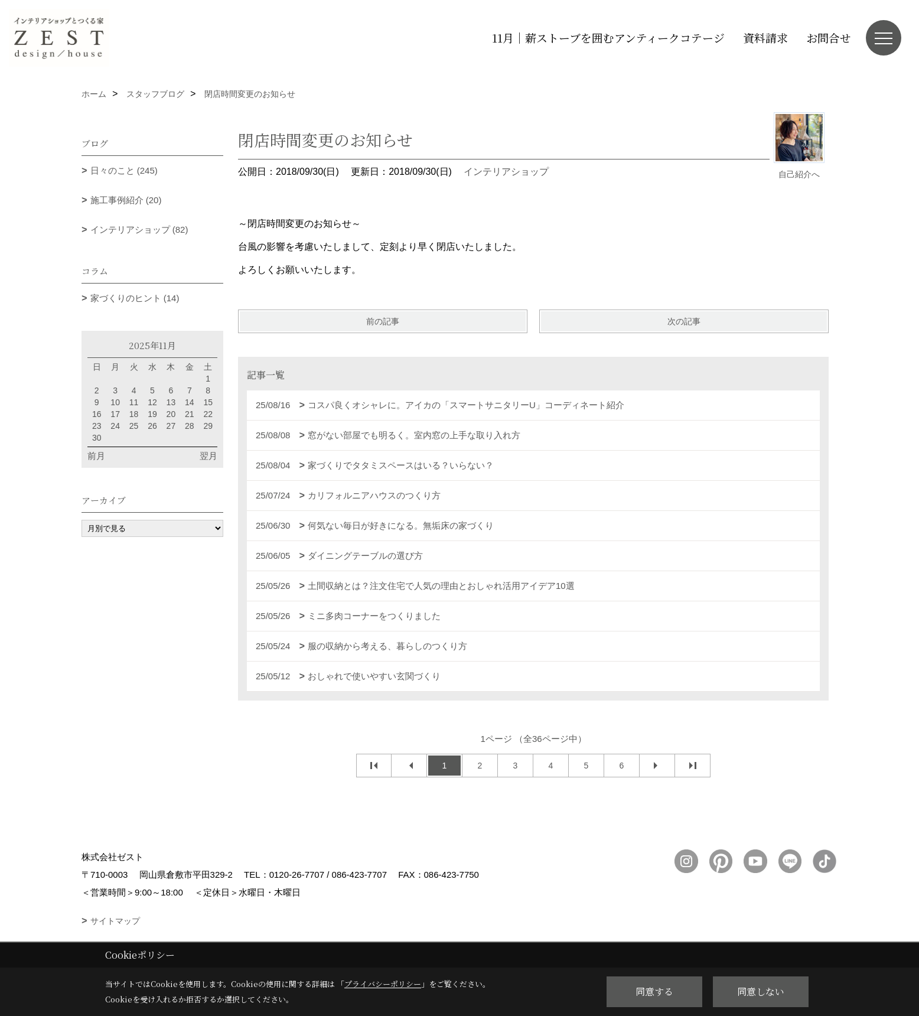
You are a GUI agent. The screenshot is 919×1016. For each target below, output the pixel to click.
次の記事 (683, 321)
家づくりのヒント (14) (135, 298)
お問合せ (828, 37)
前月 (96, 456)
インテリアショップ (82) (139, 229)
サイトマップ (115, 921)
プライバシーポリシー (382, 983)
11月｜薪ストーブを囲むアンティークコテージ (608, 37)
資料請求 (765, 37)
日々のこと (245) (124, 170)
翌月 (208, 456)
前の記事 (382, 321)
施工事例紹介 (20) (126, 200)
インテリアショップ (506, 172)
